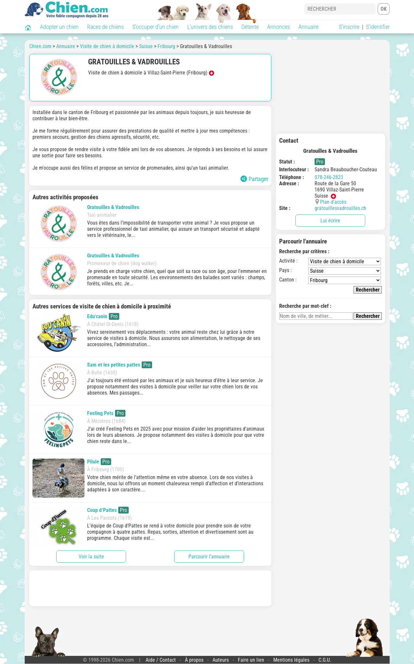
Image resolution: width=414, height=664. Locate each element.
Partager (254, 179)
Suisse (146, 46)
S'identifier (378, 26)
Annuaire (308, 26)
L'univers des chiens (210, 26)
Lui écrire (330, 220)
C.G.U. (324, 660)
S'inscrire (349, 26)
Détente (250, 26)
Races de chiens (105, 26)
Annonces (278, 26)
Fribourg (166, 46)
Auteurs (221, 660)
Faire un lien (251, 660)
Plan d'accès (333, 202)
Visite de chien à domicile (107, 46)
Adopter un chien (59, 26)
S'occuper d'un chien (155, 26)
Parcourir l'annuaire (209, 556)
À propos (194, 660)
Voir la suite (91, 556)
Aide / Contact (161, 660)
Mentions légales (291, 660)
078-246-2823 (329, 177)
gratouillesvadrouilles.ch (340, 208)
